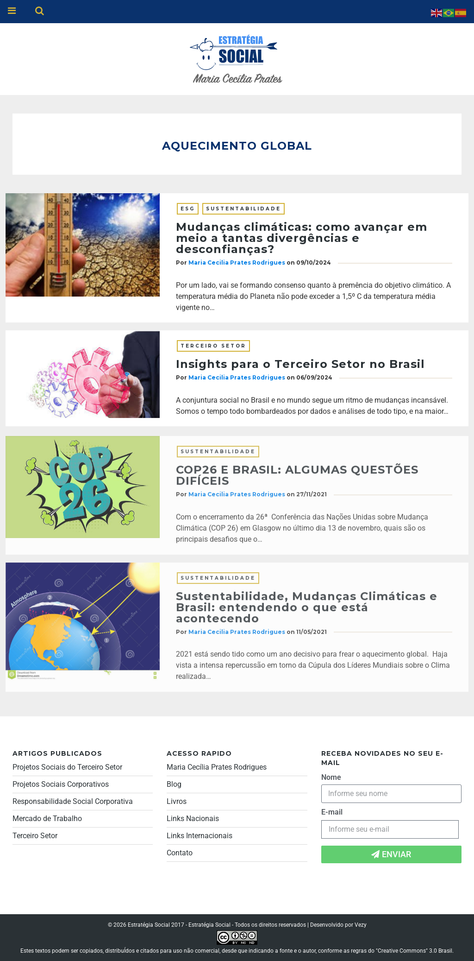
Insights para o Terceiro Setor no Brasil (300, 364)
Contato (180, 852)
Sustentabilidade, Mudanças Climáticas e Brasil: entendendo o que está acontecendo (306, 610)
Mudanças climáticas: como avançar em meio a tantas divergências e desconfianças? (301, 238)
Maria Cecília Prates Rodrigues (217, 767)
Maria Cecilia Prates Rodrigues (236, 262)
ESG (188, 209)
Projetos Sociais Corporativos (60, 784)
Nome (331, 777)
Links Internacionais (199, 835)
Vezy (361, 925)
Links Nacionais (193, 818)
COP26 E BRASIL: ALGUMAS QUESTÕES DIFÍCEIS (297, 479)
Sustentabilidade (243, 209)
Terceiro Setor (213, 346)
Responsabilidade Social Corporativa (72, 801)
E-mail (332, 812)
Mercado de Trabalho (47, 818)
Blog (174, 784)
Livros (177, 801)
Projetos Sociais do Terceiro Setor (67, 767)
